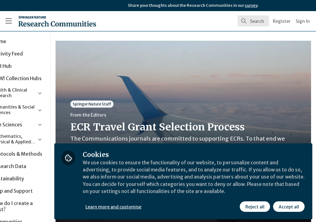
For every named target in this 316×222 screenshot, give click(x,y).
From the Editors (117, 115)
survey (251, 5)
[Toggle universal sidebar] (8, 21)
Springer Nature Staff (120, 104)
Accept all (289, 205)
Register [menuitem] (282, 21)
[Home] (46, 21)
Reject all (254, 205)
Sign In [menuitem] (303, 21)
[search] (253, 21)
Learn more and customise (142, 205)
